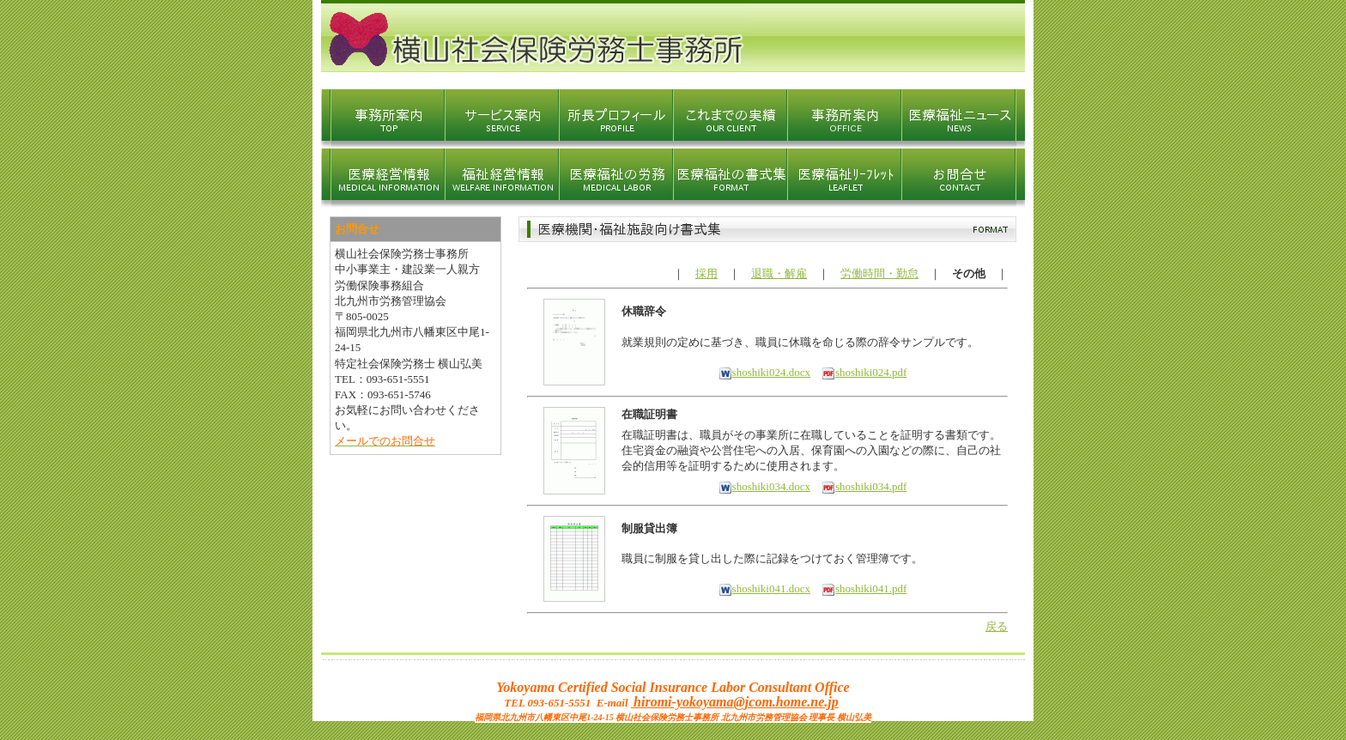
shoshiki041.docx (764, 588)
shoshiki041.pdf (864, 588)
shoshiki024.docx (764, 372)
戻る (996, 626)
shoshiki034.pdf (864, 486)
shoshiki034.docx (764, 486)
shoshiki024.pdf (864, 372)
